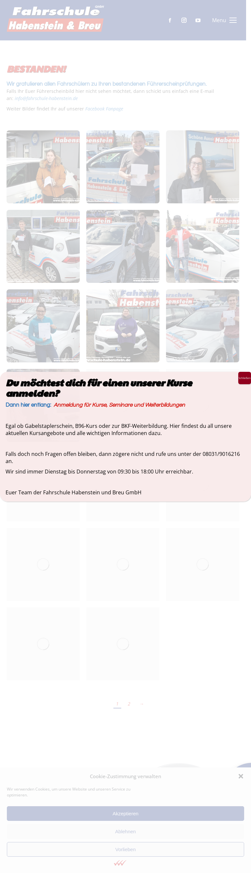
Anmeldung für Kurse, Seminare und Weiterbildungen (119, 405)
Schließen (245, 378)
